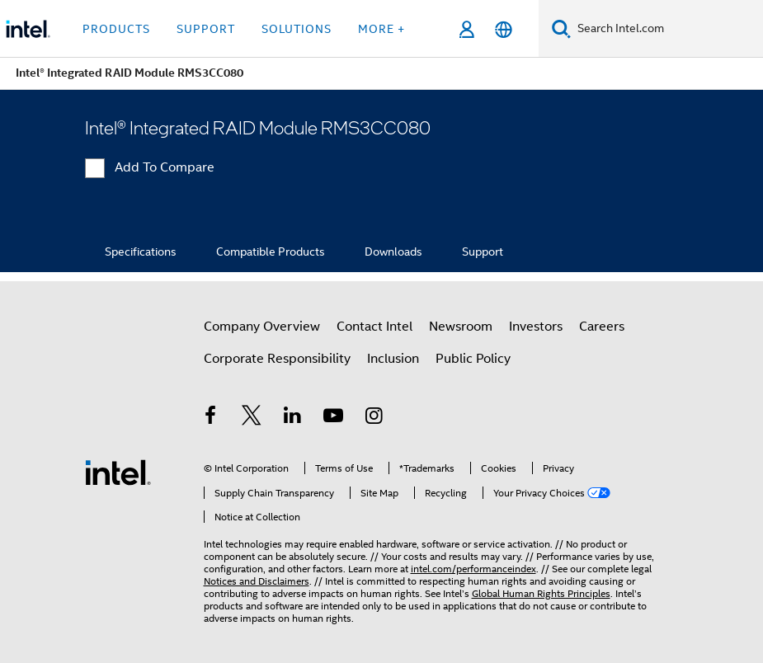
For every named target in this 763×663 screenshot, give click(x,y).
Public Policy (473, 358)
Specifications (141, 251)
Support (482, 251)
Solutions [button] (296, 28)
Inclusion (393, 358)
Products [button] (116, 28)
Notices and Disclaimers (256, 581)
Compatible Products (270, 251)
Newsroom (460, 326)
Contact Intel (374, 326)
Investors (536, 326)
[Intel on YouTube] (333, 418)
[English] (503, 29)
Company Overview (262, 326)
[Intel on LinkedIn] (293, 418)
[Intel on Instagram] (374, 418)
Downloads (393, 251)
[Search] (561, 28)
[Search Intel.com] (667, 29)
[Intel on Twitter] (252, 418)
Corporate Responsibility (277, 358)
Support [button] (206, 28)
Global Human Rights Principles (541, 593)
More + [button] (381, 28)
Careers (601, 326)
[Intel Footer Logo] (118, 471)
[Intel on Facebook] (211, 418)
